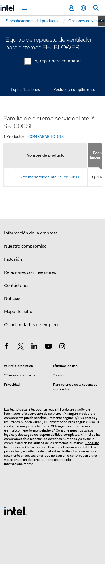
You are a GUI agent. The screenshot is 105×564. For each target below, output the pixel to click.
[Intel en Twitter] (20, 347)
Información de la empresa (31, 233)
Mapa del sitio (18, 311)
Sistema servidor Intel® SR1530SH (49, 176)
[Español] (83, 8)
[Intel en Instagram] (62, 347)
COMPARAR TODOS (46, 136)
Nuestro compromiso (25, 246)
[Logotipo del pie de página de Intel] (15, 510)
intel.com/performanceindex (30, 430)
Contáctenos (16, 285)
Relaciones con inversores (30, 272)
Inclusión (13, 259)
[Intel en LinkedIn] (34, 347)
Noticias (12, 298)
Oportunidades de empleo (31, 325)
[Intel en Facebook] (6, 347)
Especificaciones (25, 89)
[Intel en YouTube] (48, 347)
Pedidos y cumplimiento (74, 89)
